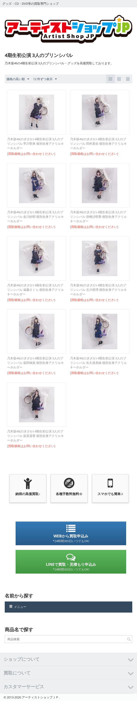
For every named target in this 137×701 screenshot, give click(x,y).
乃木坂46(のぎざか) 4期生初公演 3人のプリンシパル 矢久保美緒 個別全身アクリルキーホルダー (98, 362)
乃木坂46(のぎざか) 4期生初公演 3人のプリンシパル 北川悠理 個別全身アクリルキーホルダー (98, 289)
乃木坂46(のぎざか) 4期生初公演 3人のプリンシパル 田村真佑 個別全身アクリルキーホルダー (98, 143)
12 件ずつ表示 (45, 79)
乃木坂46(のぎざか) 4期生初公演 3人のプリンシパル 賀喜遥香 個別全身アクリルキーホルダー (35, 435)
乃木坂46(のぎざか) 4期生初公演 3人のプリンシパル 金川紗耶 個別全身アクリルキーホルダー (35, 216)
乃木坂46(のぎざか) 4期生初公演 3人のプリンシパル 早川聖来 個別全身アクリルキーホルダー (35, 143)
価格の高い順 (17, 79)
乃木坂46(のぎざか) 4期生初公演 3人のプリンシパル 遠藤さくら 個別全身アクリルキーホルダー (35, 289)
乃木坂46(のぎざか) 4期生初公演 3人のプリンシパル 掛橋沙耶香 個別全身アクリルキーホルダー (98, 216)
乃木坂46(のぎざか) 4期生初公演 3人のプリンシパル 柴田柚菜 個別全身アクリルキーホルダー (35, 362)
